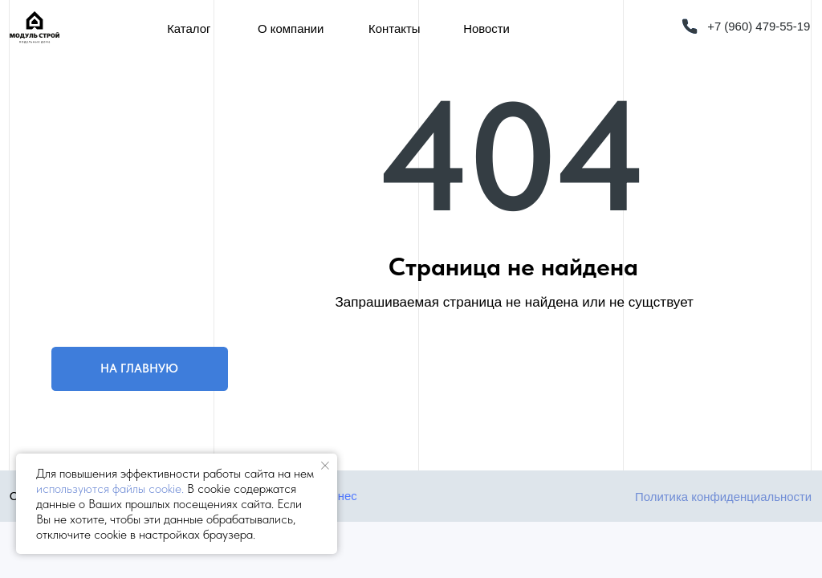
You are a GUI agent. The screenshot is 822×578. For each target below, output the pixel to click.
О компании (291, 28)
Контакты (394, 28)
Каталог (188, 28)
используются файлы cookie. (110, 488)
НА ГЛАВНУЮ (139, 368)
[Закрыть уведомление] (325, 466)
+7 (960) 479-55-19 (758, 26)
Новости (486, 28)
